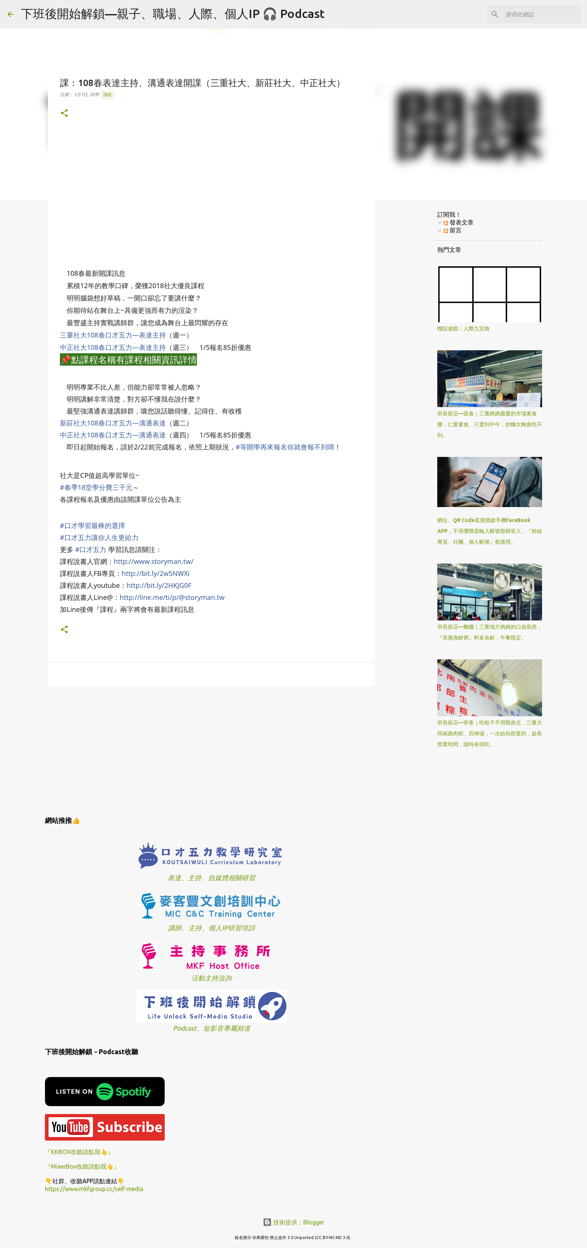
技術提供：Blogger (293, 1222)
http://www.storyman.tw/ (154, 561)
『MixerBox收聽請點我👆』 (82, 1166)
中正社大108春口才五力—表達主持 (113, 347)
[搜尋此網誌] (541, 14)
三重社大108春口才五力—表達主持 (113, 334)
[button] (64, 114)
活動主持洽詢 (211, 978)
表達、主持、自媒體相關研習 (211, 877)
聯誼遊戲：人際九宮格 (463, 329)
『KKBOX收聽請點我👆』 (79, 1151)
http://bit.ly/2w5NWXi (155, 573)
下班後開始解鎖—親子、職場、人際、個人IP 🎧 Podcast (173, 13)
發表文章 (459, 222)
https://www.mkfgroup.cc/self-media (94, 1189)
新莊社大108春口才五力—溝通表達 (113, 422)
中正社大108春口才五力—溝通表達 (113, 434)
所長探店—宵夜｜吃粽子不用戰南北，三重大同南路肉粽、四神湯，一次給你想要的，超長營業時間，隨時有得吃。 (489, 733)
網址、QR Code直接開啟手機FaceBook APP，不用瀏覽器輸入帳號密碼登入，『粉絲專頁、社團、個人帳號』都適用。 (489, 531)
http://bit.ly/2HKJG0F (159, 585)
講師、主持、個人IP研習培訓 (211, 927)
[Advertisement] (211, 750)
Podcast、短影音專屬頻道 (211, 1028)
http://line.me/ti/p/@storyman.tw (172, 597)
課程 (107, 94)
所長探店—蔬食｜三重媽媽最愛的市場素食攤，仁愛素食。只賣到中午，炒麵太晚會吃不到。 (489, 424)
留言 (453, 230)
